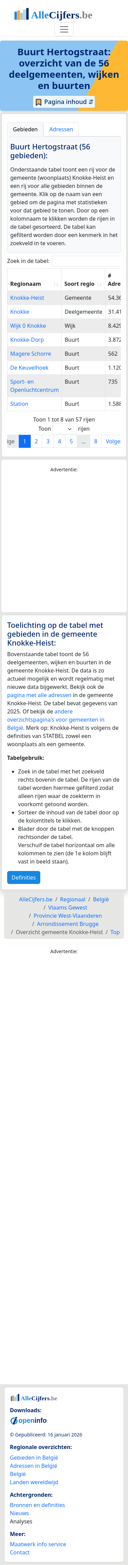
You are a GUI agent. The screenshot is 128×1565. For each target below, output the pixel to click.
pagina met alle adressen (39, 695)
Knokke (19, 311)
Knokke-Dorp (27, 339)
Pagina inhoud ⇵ (64, 102)
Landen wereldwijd (34, 1482)
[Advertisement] (64, 543)
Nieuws (19, 1513)
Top (114, 932)
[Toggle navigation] (64, 29)
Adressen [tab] (61, 129)
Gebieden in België (34, 1457)
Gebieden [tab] (25, 129)
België (18, 1474)
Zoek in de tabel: (66, 261)
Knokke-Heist (27, 297)
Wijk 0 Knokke (28, 325)
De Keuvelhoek (29, 367)
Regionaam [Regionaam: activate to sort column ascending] (25, 283)
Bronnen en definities (37, 1505)
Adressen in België (33, 1466)
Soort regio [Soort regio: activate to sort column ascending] (79, 283)
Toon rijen (63, 429)
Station (19, 404)
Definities (24, 877)
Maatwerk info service (38, 1544)
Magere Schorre (30, 353)
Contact (20, 1552)
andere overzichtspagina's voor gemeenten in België (55, 720)
